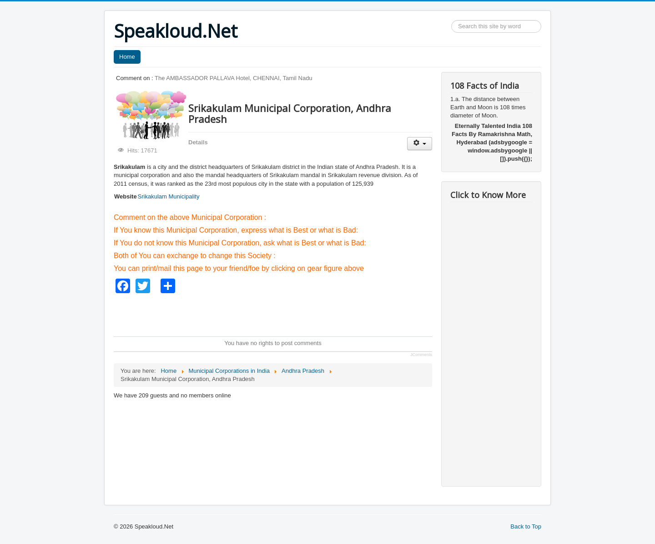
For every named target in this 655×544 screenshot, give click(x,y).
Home (127, 56)
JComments (421, 354)
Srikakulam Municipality (169, 196)
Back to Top (525, 526)
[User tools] (419, 143)
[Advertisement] (279, 313)
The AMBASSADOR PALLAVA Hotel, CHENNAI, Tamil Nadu (233, 78)
